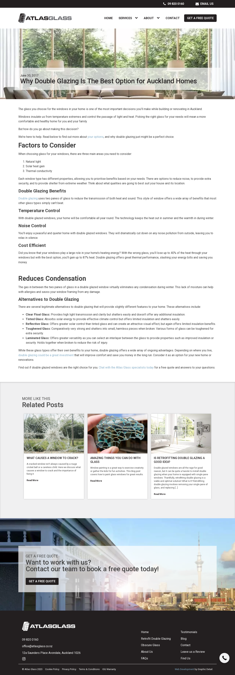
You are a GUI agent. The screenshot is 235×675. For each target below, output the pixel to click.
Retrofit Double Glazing (156, 638)
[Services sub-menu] (137, 18)
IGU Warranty (109, 669)
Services (125, 18)
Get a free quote (42, 581)
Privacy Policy (69, 669)
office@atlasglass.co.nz (37, 646)
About (149, 18)
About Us (147, 651)
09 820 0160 (30, 639)
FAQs (144, 658)
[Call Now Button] (224, 658)
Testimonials (189, 632)
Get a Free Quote (200, 18)
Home (108, 18)
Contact (173, 18)
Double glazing (28, 198)
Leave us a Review (193, 651)
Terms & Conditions (89, 669)
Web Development (184, 669)
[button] (173, 4)
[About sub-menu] (159, 18)
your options (96, 137)
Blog (184, 638)
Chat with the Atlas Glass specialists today (126, 367)
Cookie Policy (52, 669)
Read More (32, 480)
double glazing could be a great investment (46, 355)
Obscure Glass (150, 645)
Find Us (185, 658)
